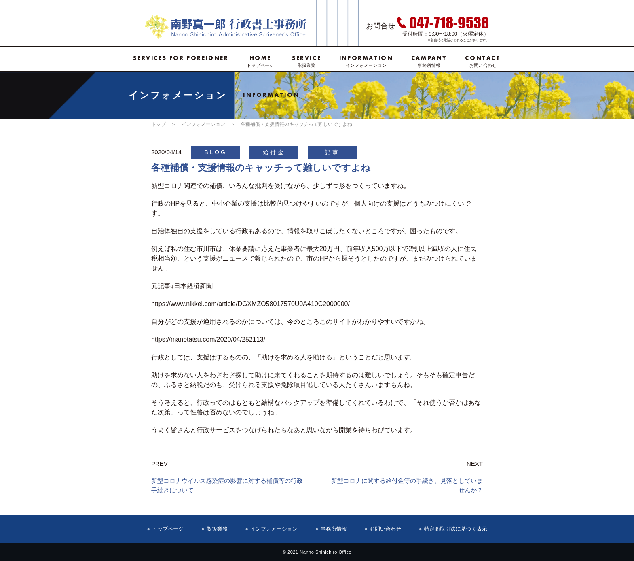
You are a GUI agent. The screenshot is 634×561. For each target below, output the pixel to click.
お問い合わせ (483, 61)
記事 (332, 152)
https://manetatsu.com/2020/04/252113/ (208, 339)
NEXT (475, 463)
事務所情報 (429, 61)
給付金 (274, 152)
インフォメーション (366, 61)
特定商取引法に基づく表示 (455, 529)
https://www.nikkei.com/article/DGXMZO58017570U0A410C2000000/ (250, 303)
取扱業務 (306, 61)
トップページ (260, 61)
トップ (158, 124)
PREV (159, 463)
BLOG (215, 152)
